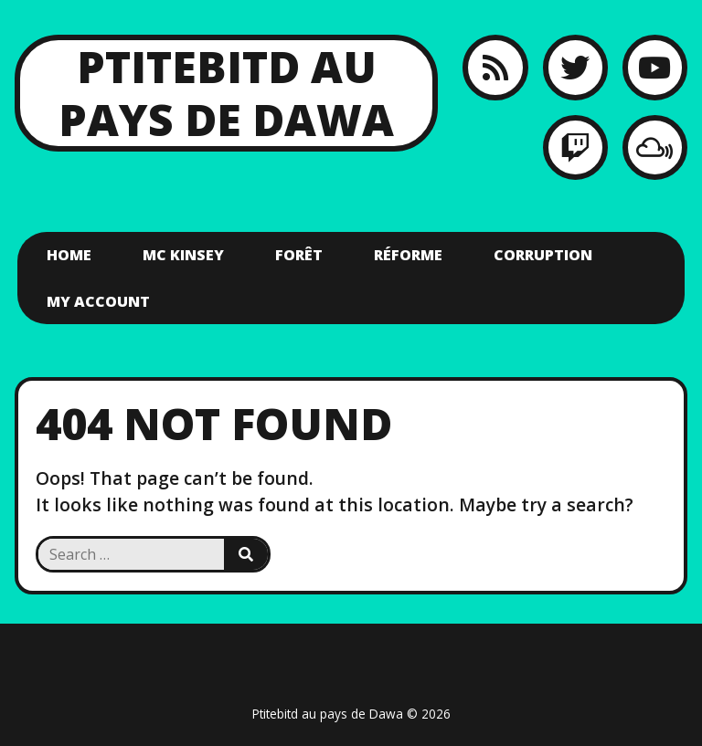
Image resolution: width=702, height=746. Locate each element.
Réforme (408, 255)
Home (69, 255)
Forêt (299, 255)
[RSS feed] (495, 67)
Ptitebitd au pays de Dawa (226, 93)
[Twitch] (575, 147)
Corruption (543, 255)
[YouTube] (654, 67)
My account (98, 301)
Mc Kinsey (183, 255)
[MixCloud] (654, 147)
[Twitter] (575, 67)
